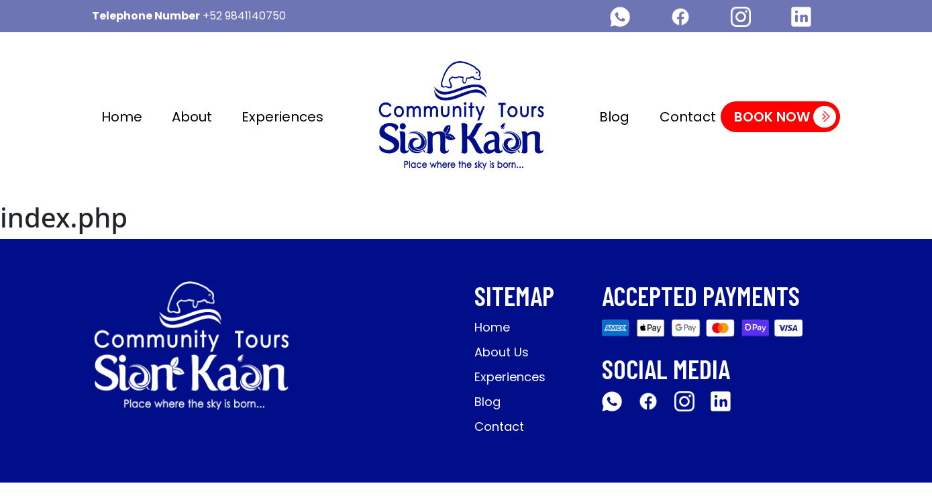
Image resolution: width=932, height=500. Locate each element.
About (192, 116)
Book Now (785, 117)
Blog (614, 116)
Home (121, 116)
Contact (688, 116)
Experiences (282, 116)
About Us (501, 352)
